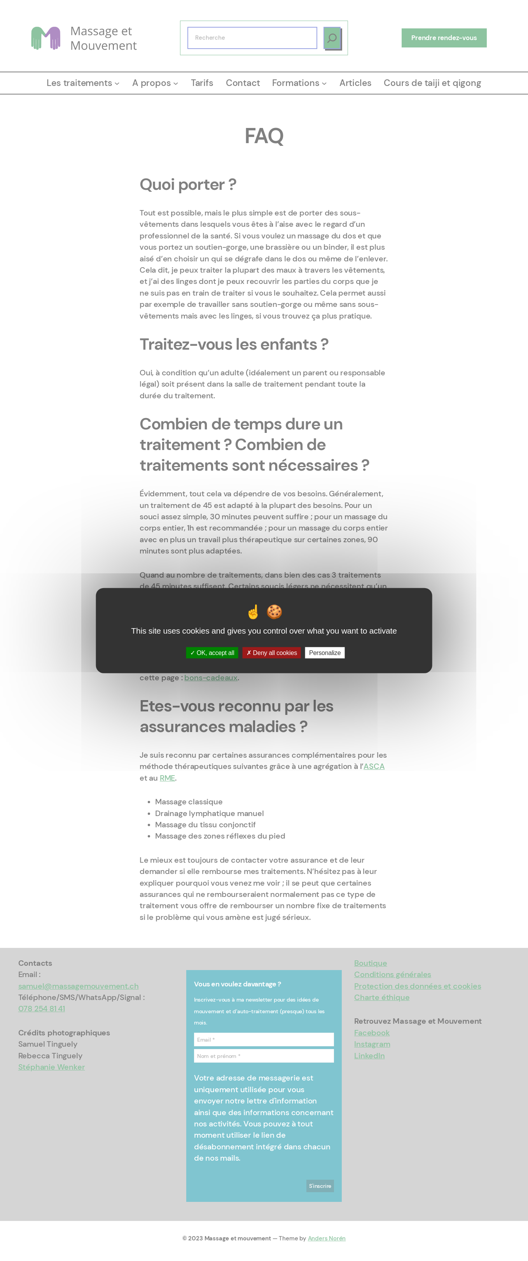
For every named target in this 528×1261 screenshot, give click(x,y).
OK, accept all (212, 652)
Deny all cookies (272, 652)
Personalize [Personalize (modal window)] (325, 652)
